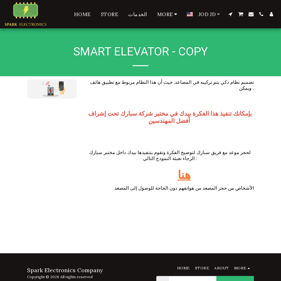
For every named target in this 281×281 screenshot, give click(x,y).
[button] (230, 14)
